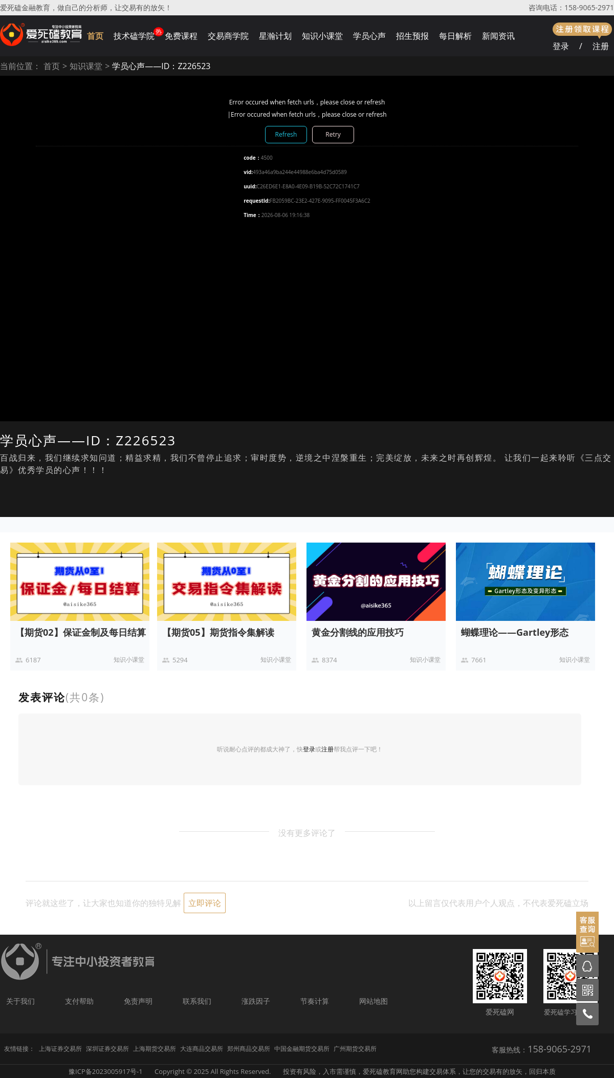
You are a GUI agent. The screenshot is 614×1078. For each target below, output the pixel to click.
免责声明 (138, 1001)
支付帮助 (79, 1001)
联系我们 (197, 1001)
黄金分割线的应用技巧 (358, 632)
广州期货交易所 (355, 1048)
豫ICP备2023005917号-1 (106, 1071)
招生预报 (412, 35)
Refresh (286, 134)
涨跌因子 (256, 1001)
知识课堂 (86, 66)
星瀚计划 (275, 35)
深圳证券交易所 (107, 1048)
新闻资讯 (498, 35)
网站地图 (373, 1001)
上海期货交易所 (154, 1048)
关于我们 (20, 1001)
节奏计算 (314, 1001)
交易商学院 (228, 35)
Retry (332, 134)
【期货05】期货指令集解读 (218, 632)
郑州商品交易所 (248, 1048)
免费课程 (181, 35)
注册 (601, 46)
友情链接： (19, 1048)
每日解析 (455, 35)
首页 (95, 35)
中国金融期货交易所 (302, 1048)
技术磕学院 (134, 35)
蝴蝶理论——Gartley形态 (514, 632)
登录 (561, 46)
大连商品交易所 (201, 1048)
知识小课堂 (322, 35)
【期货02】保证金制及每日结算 (80, 632)
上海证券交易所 (60, 1048)
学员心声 (369, 35)
